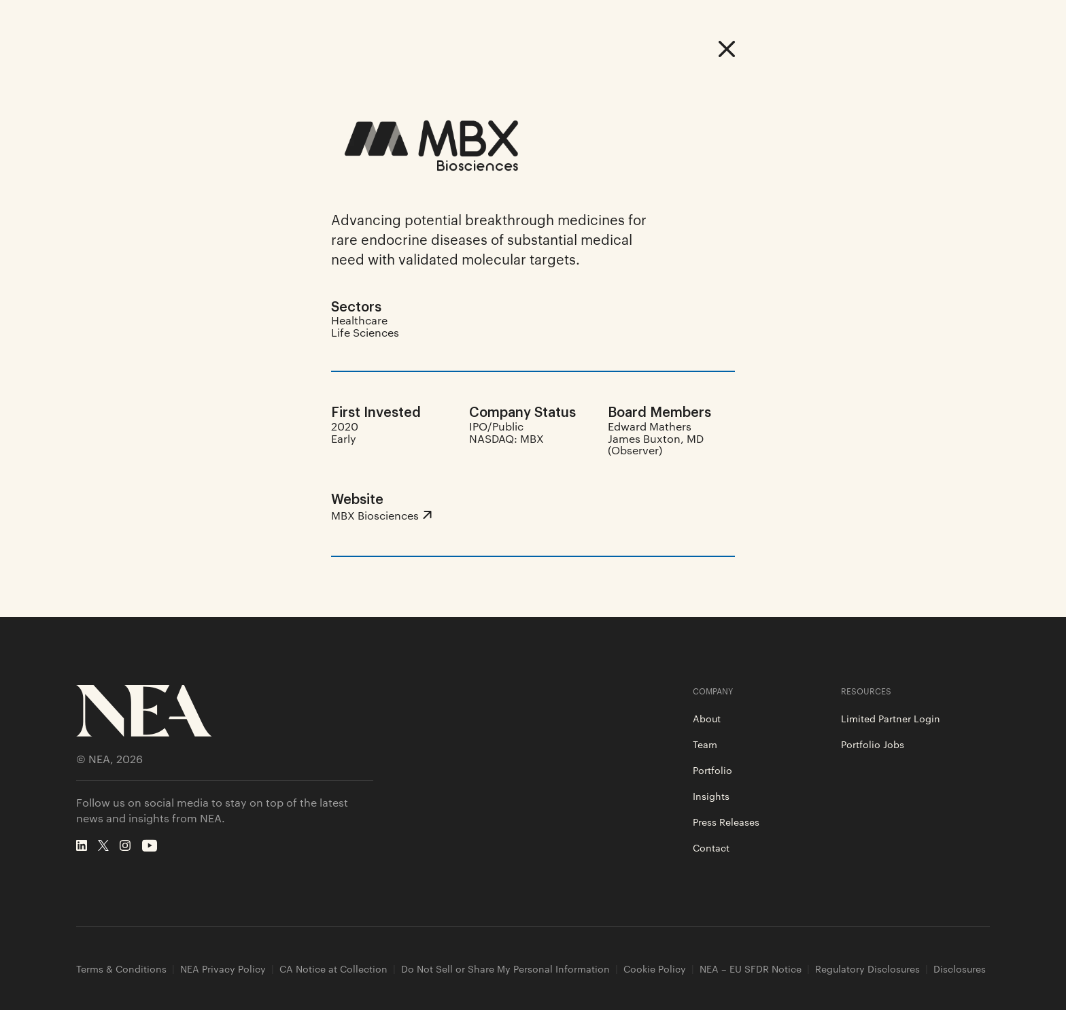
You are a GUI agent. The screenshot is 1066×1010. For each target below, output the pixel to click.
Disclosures (959, 968)
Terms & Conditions (121, 968)
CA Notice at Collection (333, 968)
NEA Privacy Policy (223, 968)
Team (705, 744)
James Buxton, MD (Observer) (656, 444)
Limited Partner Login (890, 718)
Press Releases (726, 821)
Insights (711, 796)
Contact (711, 847)
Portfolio (712, 770)
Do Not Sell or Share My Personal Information (505, 968)
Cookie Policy (654, 968)
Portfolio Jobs (872, 744)
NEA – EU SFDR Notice (751, 968)
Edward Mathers (649, 426)
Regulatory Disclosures (867, 968)
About (707, 718)
